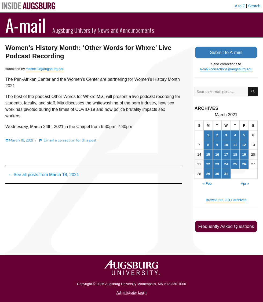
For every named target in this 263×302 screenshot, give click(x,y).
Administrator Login (131, 292)
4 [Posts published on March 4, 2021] (235, 135)
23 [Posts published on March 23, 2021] (217, 164)
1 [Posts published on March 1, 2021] (208, 135)
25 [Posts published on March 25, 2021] (235, 164)
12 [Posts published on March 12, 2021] (244, 144)
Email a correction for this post (69, 140)
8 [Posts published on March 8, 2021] (208, 144)
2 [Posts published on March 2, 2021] (217, 135)
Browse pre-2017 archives (226, 199)
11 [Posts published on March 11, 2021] (235, 144)
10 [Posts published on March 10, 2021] (226, 144)
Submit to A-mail (226, 52)
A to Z (240, 6)
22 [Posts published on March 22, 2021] (208, 164)
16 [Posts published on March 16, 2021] (217, 154)
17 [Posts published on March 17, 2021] (226, 154)
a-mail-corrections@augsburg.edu (226, 69)
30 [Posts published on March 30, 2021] (217, 173)
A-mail (25, 25)
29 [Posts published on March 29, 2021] (208, 173)
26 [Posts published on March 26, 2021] (244, 164)
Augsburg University (120, 283)
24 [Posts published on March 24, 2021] (226, 164)
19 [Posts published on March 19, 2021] (244, 154)
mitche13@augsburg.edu (45, 69)
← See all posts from (43, 174)
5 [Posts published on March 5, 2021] (244, 135)
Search (254, 6)
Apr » (245, 183)
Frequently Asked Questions (226, 226)
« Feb (207, 183)
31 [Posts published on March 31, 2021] (226, 173)
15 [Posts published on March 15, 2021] (208, 154)
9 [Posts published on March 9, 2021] (217, 144)
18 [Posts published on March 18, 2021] (235, 154)
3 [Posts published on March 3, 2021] (226, 135)
